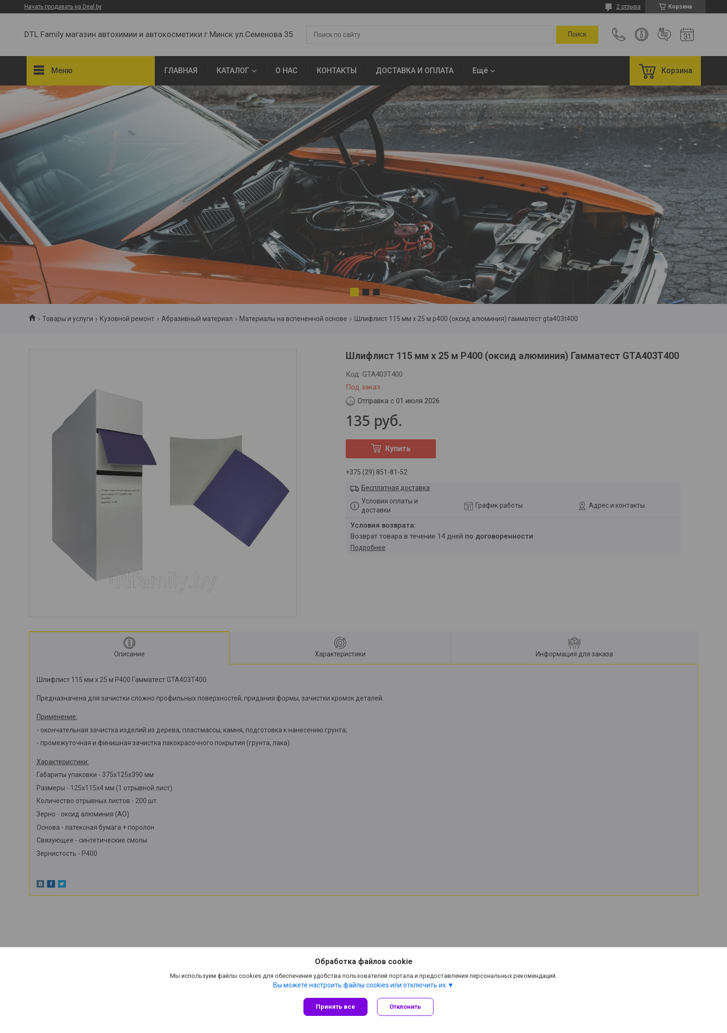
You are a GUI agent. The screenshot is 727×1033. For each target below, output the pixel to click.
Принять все (335, 1006)
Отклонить (405, 1006)
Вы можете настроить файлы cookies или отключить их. (360, 985)
